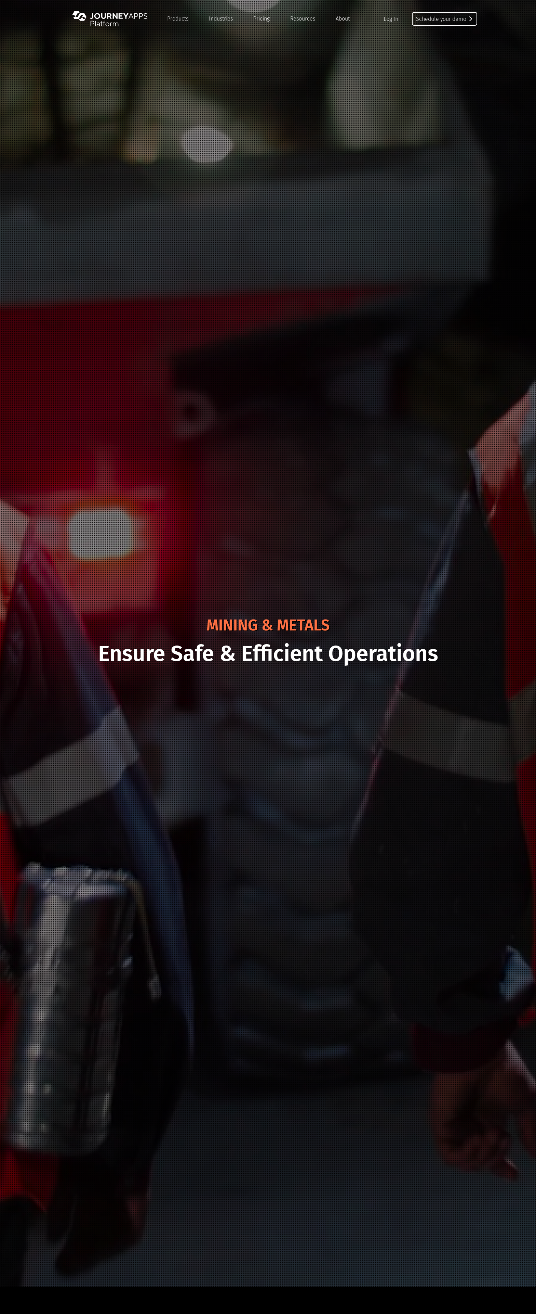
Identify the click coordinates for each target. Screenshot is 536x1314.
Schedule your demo (444, 19)
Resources (302, 18)
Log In (391, 19)
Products (177, 18)
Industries (221, 18)
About (343, 18)
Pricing (261, 18)
